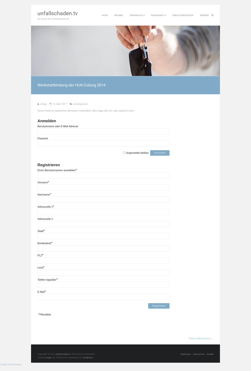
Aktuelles (118, 15)
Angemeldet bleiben (137, 153)
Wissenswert (157, 15)
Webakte (204, 15)
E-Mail (41, 292)
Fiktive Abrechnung (201, 338)
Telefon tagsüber (47, 279)
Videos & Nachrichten (183, 15)
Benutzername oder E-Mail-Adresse (57, 126)
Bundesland (44, 243)
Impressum (185, 354)
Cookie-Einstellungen (11, 364)
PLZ (40, 255)
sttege (43, 104)
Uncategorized (80, 104)
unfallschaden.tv (57, 13)
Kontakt (210, 354)
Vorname (43, 182)
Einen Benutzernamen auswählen (57, 170)
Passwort (42, 138)
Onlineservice (136, 15)
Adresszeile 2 (45, 219)
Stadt (41, 231)
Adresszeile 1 (45, 206)
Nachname (44, 194)
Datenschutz (199, 354)
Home (105, 15)
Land (41, 267)
